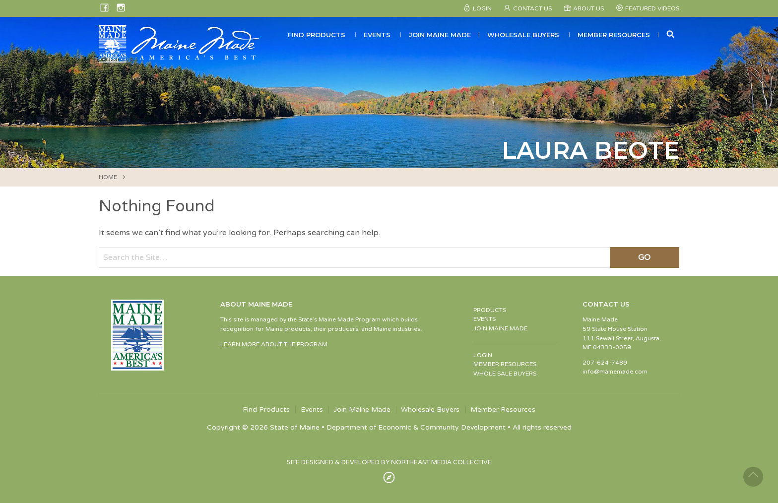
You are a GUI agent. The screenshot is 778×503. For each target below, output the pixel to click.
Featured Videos (652, 8)
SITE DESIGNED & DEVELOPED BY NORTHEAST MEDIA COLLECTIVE (389, 462)
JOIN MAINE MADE (500, 328)
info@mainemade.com (615, 371)
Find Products (316, 35)
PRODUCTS (489, 310)
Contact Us (532, 8)
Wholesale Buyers (523, 35)
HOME (108, 177)
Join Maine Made (440, 35)
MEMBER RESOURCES (504, 364)
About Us (588, 8)
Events (377, 35)
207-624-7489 (605, 362)
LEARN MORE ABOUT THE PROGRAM (273, 344)
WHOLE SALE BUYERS (504, 373)
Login (482, 8)
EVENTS (484, 318)
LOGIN (482, 355)
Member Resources (614, 35)
